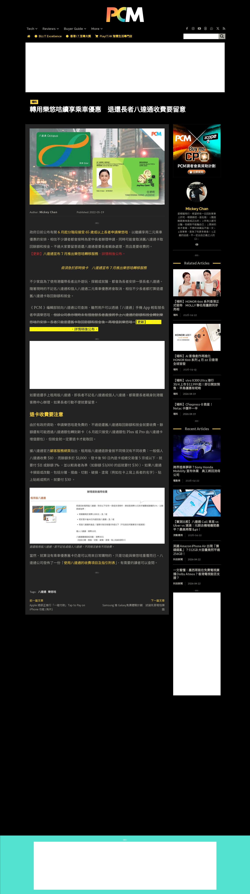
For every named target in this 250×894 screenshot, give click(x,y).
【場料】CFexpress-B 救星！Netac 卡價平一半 (193, 406)
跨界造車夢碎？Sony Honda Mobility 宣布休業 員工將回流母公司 (196, 471)
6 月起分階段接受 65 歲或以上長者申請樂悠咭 (93, 232)
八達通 (42, 591)
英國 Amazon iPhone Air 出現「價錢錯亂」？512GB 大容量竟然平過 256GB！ (196, 550)
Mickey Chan (48, 212)
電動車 (176, 480)
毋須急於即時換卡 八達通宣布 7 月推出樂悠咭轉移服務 (104, 268)
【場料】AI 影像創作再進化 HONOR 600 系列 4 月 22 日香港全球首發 (195, 360)
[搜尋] (222, 36)
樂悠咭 (52, 591)
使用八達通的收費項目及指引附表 (89, 563)
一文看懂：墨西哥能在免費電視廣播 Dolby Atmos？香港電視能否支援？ (196, 574)
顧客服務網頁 (60, 451)
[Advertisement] (125, 67)
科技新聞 (178, 559)
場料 (34, 102)
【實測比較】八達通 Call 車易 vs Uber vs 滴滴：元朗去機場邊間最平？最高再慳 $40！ (196, 525)
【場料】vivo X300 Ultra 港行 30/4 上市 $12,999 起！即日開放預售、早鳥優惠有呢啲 (196, 384)
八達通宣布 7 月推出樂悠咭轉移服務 (70, 254)
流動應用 (178, 535)
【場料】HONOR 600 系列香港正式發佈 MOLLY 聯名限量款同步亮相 (196, 305)
